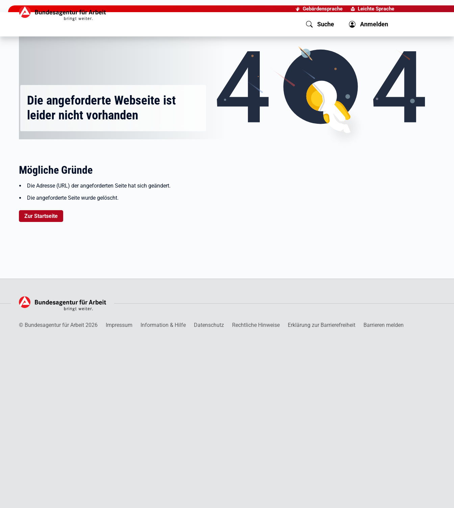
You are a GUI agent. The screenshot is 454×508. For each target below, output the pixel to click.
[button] (320, 24)
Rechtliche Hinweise (256, 325)
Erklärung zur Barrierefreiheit (321, 325)
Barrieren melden (383, 325)
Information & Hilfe (163, 325)
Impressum (119, 325)
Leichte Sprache (376, 9)
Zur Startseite (41, 216)
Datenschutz (209, 325)
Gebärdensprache (323, 9)
